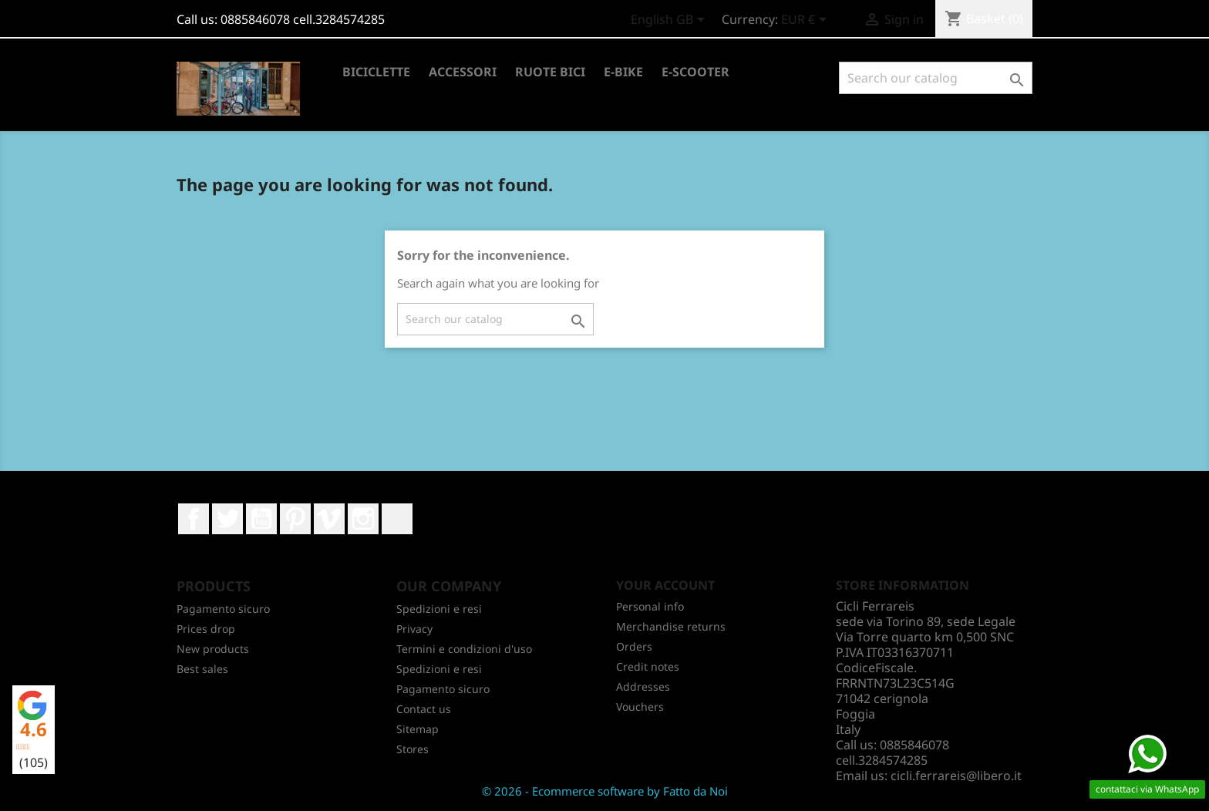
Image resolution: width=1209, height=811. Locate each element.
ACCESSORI (463, 71)
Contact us (423, 709)
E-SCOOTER (695, 71)
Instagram (363, 518)
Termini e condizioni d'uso (464, 648)
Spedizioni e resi (439, 608)
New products (213, 648)
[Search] (935, 78)
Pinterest (295, 518)
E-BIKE (623, 71)
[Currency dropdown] (806, 21)
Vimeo (329, 518)
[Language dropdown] (670, 21)
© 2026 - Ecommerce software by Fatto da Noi (605, 791)
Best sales (202, 668)
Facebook (193, 518)
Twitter (227, 518)
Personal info (650, 606)
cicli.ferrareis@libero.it (956, 775)
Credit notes (647, 666)
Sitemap (417, 729)
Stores (412, 749)
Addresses (643, 686)
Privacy (414, 628)
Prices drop (206, 628)
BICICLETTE (376, 71)
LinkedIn (397, 518)
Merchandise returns (671, 626)
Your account (665, 585)
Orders (634, 646)
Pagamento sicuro (223, 608)
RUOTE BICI (550, 71)
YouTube (261, 518)
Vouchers (640, 706)
